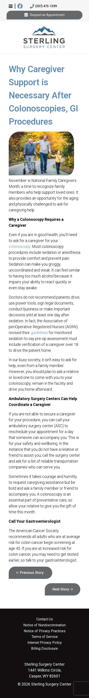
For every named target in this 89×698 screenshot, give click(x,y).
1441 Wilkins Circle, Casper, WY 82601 (44, 670)
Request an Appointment (44, 15)
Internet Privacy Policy (44, 642)
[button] (11, 6)
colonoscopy (19, 246)
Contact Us (44, 619)
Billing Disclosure (44, 648)
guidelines (39, 332)
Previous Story (32, 573)
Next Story (60, 589)
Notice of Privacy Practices (44, 631)
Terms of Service (45, 637)
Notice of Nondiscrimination (44, 625)
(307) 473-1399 (43, 6)
